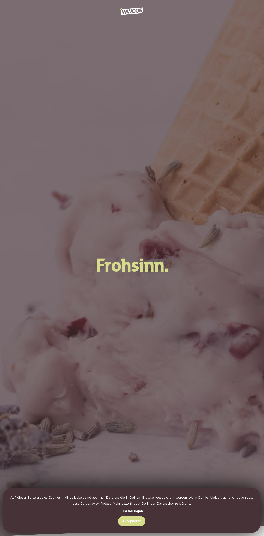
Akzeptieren (132, 521)
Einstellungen (132, 511)
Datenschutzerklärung (173, 503)
